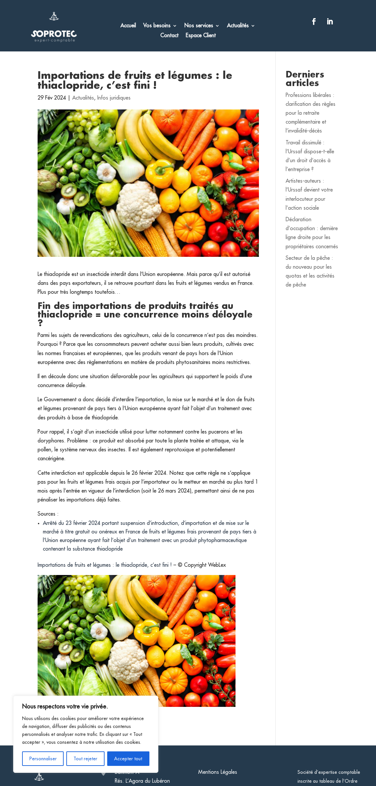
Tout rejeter (85, 758)
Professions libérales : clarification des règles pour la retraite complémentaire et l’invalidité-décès (310, 113)
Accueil (128, 25)
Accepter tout (128, 758)
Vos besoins (157, 25)
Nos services (198, 25)
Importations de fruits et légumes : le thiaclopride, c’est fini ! (105, 565)
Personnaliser (43, 758)
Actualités (238, 25)
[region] (85, 734)
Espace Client (201, 35)
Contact (169, 35)
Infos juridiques (114, 98)
